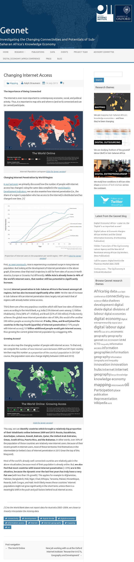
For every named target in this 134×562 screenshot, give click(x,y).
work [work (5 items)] (110, 403)
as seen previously (17, 264)
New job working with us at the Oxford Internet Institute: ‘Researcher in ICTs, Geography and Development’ (64, 552)
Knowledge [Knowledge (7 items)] (122, 375)
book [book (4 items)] (119, 292)
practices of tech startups (111, 185)
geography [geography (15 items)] (115, 335)
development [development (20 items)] (104, 304)
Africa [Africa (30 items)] (99, 291)
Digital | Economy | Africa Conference (21, 59)
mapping (71, 523)
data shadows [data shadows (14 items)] (111, 300)
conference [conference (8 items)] (100, 296)
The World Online (15, 548)
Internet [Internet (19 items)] (108, 369)
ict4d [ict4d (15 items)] (122, 340)
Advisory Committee (104, 52)
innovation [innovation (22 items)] (102, 364)
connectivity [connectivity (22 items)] (115, 296)
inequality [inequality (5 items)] (105, 344)
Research (19, 52)
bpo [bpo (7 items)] (123, 291)
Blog (59, 59)
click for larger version (56, 172)
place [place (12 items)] (117, 390)
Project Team (81, 52)
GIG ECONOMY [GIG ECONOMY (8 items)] (111, 340)
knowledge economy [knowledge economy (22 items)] (110, 379)
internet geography (52, 523)
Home (6, 52)
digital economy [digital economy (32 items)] (107, 318)
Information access (16, 523)
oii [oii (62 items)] (126, 384)
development (30, 518)
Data (52, 52)
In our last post (11, 184)
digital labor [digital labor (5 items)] (117, 323)
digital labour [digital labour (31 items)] (105, 327)
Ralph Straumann (32, 83)
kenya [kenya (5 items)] (113, 375)
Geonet (14, 30)
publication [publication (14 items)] (101, 394)
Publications (38, 52)
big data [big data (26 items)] (110, 291)
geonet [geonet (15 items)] (98, 340)
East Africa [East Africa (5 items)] (106, 332)
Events (64, 52)
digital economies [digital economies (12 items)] (115, 313)
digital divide (48, 518)
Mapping (14, 83)
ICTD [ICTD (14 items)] (97, 343)
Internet (34, 523)
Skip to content (67, 47)
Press (48, 59)
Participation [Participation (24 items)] (104, 390)
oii (9, 527)
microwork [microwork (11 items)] (117, 385)
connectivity (13, 518)
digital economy (67, 518)
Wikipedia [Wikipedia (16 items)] (100, 403)
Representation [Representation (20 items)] (105, 398)
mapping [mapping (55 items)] (102, 384)
